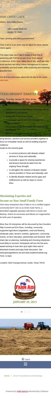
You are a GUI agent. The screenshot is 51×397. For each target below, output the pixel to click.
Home (7, 376)
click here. (4, 80)
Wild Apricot (22, 391)
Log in (27, 359)
